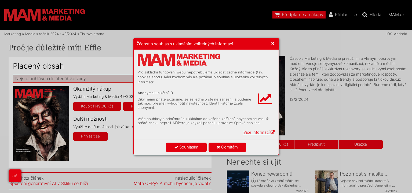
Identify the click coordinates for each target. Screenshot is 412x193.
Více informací (259, 132)
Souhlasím (186, 147)
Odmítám (227, 147)
